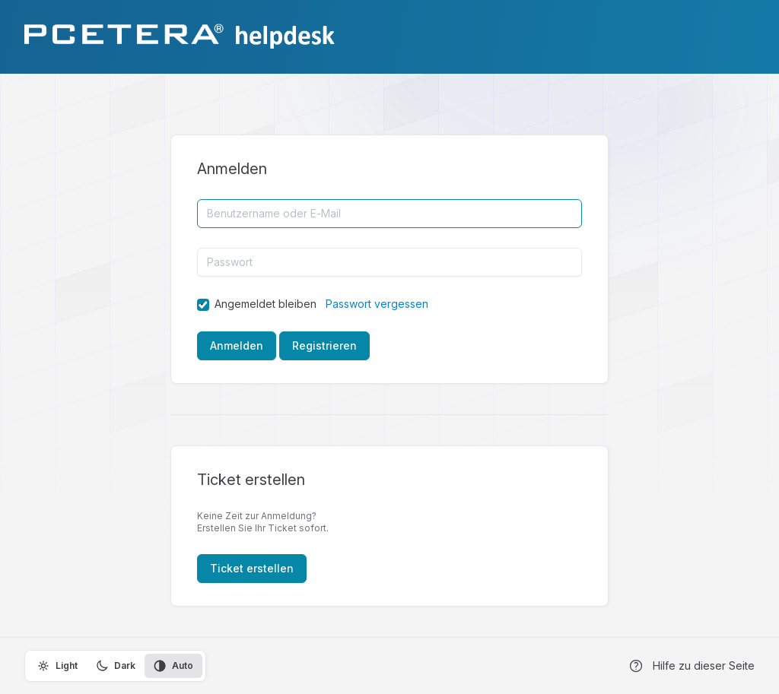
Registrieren (324, 345)
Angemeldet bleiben (265, 303)
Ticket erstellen (252, 568)
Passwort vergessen (377, 303)
